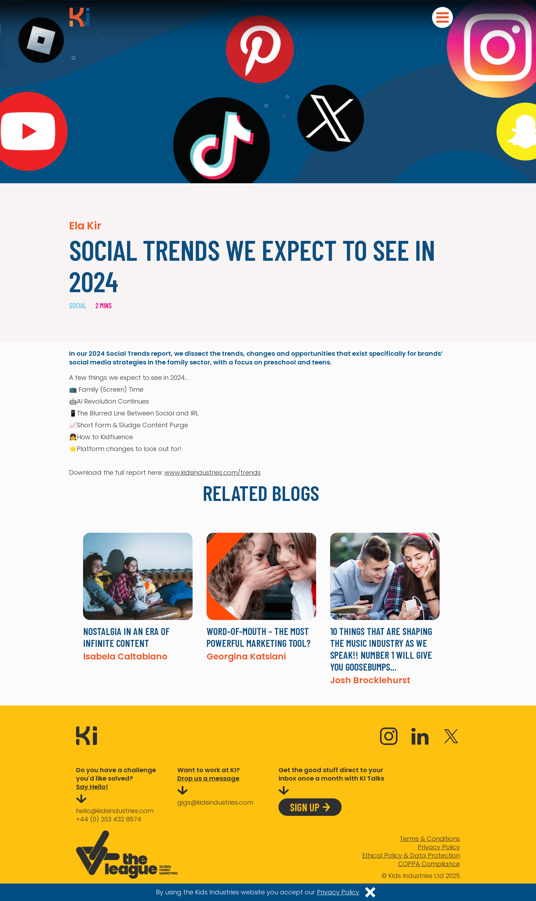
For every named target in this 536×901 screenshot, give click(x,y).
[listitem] (138, 597)
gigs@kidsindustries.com (215, 802)
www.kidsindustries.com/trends (212, 472)
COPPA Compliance (429, 864)
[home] (79, 17)
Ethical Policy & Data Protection (411, 855)
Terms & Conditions (430, 839)
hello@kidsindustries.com (115, 810)
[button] (442, 17)
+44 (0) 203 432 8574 (108, 819)
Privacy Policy (439, 847)
